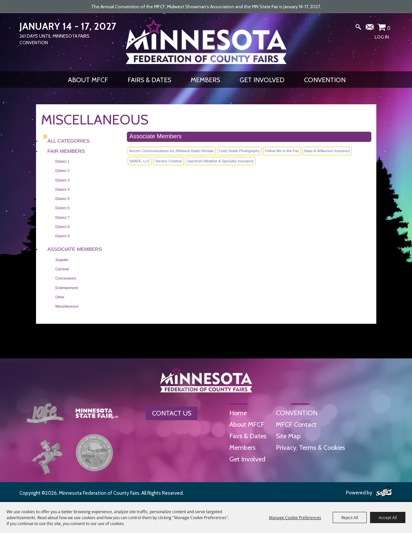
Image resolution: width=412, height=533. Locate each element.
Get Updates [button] (370, 28)
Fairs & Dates (149, 80)
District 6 (63, 208)
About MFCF (88, 80)
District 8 (63, 227)
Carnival (62, 269)
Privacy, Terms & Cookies (310, 447)
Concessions (66, 278)
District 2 (63, 171)
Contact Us (171, 413)
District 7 (63, 217)
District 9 (63, 236)
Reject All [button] (349, 517)
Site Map (288, 436)
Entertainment (67, 288)
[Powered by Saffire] (384, 492)
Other (60, 297)
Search (358, 28)
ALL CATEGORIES (69, 141)
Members (205, 80)
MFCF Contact (296, 424)
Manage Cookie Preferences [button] (295, 517)
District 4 (63, 189)
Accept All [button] (388, 517)
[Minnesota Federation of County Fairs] (206, 41)
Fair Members (66, 151)
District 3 (63, 180)
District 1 (63, 161)
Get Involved (262, 80)
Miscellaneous (67, 306)
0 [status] (388, 28)
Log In (382, 37)
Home (238, 413)
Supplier (62, 260)
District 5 (63, 199)
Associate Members (75, 249)
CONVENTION (325, 80)
